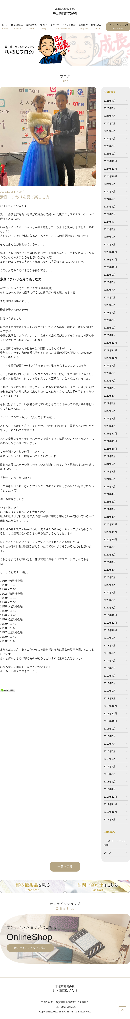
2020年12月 (110, 524)
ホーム (4, 27)
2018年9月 (110, 728)
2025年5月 (110, 130)
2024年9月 (110, 183)
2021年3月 (110, 501)
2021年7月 (110, 471)
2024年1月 (110, 244)
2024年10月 (110, 176)
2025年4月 (110, 138)
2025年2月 (110, 153)
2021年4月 (110, 494)
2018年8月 (110, 736)
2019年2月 (110, 690)
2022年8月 (110, 373)
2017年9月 (110, 819)
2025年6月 (110, 123)
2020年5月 (110, 577)
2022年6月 (110, 388)
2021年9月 (110, 456)
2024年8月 (110, 191)
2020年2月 (110, 600)
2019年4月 (110, 675)
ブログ (43, 27)
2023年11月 (110, 259)
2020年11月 (110, 531)
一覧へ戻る (65, 866)
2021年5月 (110, 486)
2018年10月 (110, 721)
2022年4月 (110, 403)
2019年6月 (110, 660)
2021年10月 (110, 448)
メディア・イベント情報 (63, 27)
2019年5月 (110, 668)
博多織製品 (17, 27)
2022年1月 (110, 426)
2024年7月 (110, 199)
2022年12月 (110, 342)
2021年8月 (110, 463)
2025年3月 (110, 146)
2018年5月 (110, 758)
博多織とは (31, 27)
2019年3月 (110, 683)
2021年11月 (110, 441)
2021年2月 (110, 509)
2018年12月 (110, 705)
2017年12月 (110, 796)
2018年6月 (110, 751)
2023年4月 (110, 312)
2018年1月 (110, 789)
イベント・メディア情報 (115, 842)
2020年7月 (110, 562)
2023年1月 (110, 335)
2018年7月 (110, 743)
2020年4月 (110, 584)
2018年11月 (110, 713)
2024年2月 (110, 236)
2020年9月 (110, 547)
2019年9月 (110, 637)
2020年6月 (110, 569)
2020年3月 (110, 592)
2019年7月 (110, 652)
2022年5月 (110, 395)
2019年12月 (110, 615)
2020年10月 (110, 539)
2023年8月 (110, 282)
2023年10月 (110, 267)
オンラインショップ (118, 27)
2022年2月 (110, 418)
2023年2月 (110, 327)
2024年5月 (110, 214)
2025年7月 (110, 115)
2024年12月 (110, 161)
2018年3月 (110, 774)
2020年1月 (110, 607)
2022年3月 (110, 410)
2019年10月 (110, 630)
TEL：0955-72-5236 (65, 1007)
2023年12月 (110, 252)
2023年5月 (110, 304)
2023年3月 (110, 320)
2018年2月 (110, 781)
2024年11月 (110, 168)
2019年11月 (110, 622)
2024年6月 (110, 206)
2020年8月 (110, 554)
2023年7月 (110, 289)
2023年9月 (110, 274)
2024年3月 (110, 229)
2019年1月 (110, 698)
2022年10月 (110, 357)
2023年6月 (110, 297)
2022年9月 (110, 365)
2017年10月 (110, 811)
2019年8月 (110, 645)
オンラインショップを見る (30, 947)
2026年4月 (110, 100)
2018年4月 (110, 766)
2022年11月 (110, 350)
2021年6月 (110, 478)
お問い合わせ (98, 27)
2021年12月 (110, 433)
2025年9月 (110, 108)
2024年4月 (110, 221)
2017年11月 (110, 804)
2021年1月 (110, 516)
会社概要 (83, 27)
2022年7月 (110, 380)
